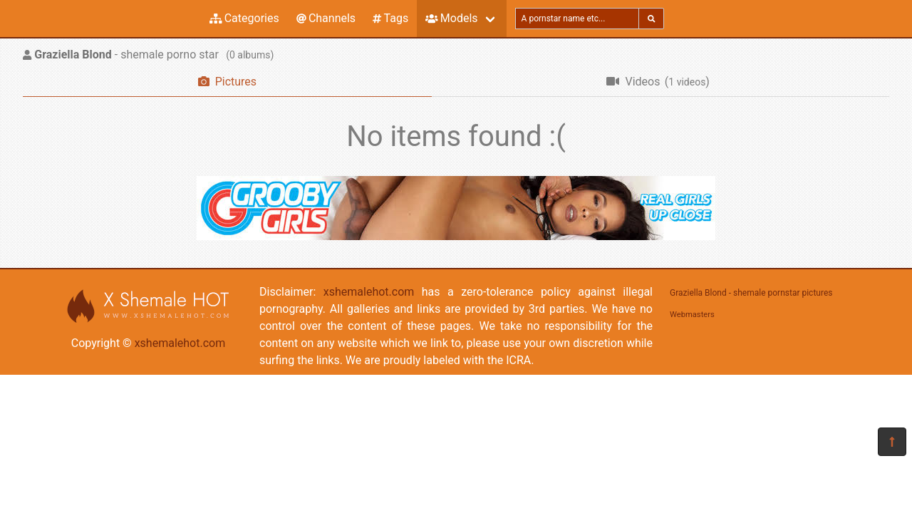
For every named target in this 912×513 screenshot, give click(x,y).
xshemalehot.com (180, 343)
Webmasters (692, 314)
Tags (390, 18)
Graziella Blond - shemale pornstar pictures (751, 293)
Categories (244, 18)
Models (451, 18)
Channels (326, 18)
